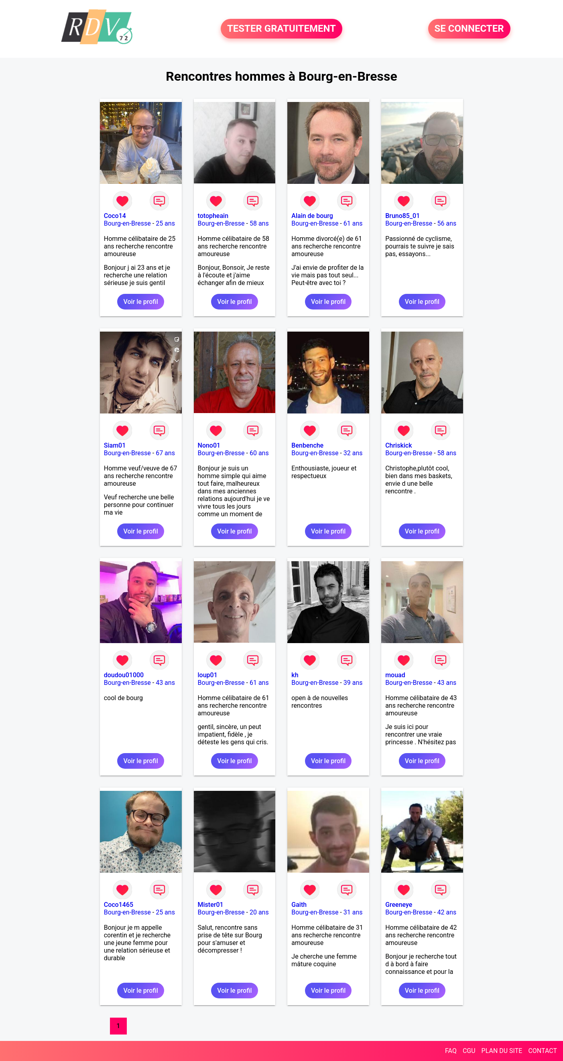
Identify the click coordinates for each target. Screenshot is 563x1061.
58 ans (259, 223)
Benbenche (307, 445)
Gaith (299, 904)
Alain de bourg (312, 216)
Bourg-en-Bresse (127, 223)
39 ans (353, 682)
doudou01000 (124, 675)
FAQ (451, 1051)
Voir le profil (140, 301)
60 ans (259, 453)
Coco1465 (118, 904)
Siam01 (115, 445)
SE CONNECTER (469, 29)
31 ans (353, 912)
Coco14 (115, 216)
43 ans (165, 682)
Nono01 (209, 445)
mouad (395, 675)
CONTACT (542, 1051)
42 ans (447, 912)
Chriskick (398, 445)
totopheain (213, 216)
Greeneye (398, 904)
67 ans (165, 453)
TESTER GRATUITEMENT (281, 29)
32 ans (353, 453)
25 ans (165, 223)
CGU (469, 1051)
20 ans (259, 912)
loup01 (207, 675)
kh (294, 675)
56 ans (447, 223)
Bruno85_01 (402, 216)
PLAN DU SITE (502, 1051)
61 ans (353, 223)
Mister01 (211, 904)
